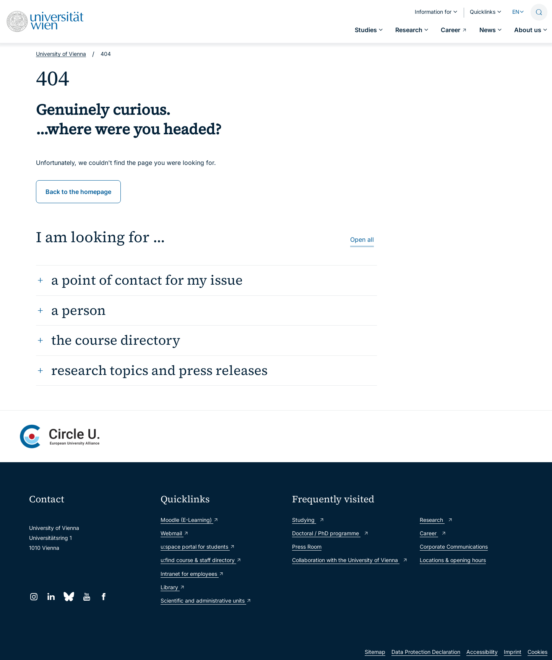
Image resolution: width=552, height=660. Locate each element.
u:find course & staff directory (201, 560)
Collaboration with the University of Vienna (350, 560)
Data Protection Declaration (425, 652)
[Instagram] (34, 596)
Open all (362, 239)
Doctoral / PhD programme (330, 533)
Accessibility (482, 652)
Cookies (537, 652)
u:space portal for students (198, 546)
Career (433, 533)
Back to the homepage (78, 192)
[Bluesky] (68, 596)
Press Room (306, 546)
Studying (308, 520)
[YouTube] (86, 596)
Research (436, 520)
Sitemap (375, 652)
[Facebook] (104, 596)
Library (173, 587)
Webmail (175, 533)
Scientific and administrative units (206, 600)
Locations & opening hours (453, 560)
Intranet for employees (192, 573)
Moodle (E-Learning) (190, 520)
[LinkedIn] (51, 596)
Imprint (512, 652)
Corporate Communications (454, 546)
